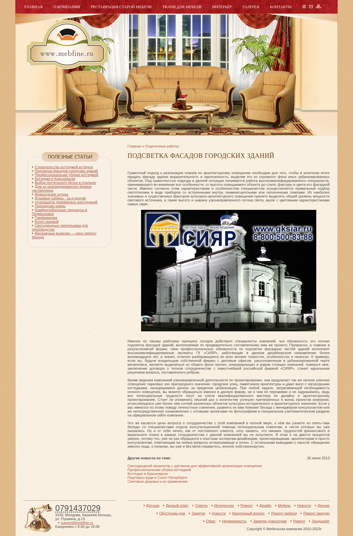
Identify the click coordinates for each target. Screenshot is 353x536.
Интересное (224, 505)
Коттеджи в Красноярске (147, 474)
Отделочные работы (162, 146)
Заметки (198, 513)
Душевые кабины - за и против (60, 198)
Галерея (250, 7)
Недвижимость (234, 521)
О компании (66, 7)
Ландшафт (321, 521)
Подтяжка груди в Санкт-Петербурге (157, 477)
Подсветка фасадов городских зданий (66, 171)
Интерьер (222, 7)
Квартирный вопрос (248, 513)
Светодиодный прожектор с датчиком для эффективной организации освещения (194, 466)
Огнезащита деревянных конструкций (66, 202)
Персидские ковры (50, 206)
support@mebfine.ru (77, 523)
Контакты (280, 7)
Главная (33, 7)
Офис (211, 521)
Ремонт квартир (316, 513)
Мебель (66, 44)
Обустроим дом (172, 513)
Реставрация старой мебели (121, 7)
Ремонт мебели (284, 513)
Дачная (324, 505)
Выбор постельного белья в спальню (65, 183)
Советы (201, 505)
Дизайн (265, 505)
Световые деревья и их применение (157, 481)
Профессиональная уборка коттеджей (159, 470)
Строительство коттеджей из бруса (64, 167)
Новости (304, 505)
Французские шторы (51, 194)
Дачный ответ (177, 505)
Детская (153, 505)
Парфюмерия (46, 218)
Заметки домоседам (270, 521)
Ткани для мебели (182, 7)
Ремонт (247, 505)
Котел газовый (47, 221)
